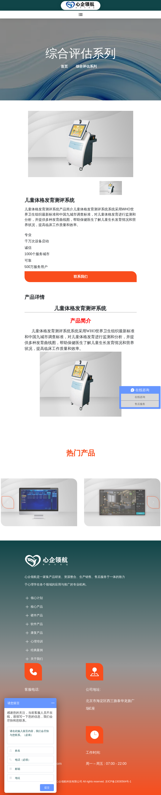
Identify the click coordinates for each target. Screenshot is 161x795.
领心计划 (37, 598)
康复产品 (37, 632)
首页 (64, 66)
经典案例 (37, 650)
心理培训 (37, 641)
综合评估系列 (86, 66)
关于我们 (37, 658)
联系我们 (81, 276)
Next (153, 508)
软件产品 (37, 624)
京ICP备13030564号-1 (118, 781)
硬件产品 (37, 615)
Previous (8, 508)
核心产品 (37, 606)
